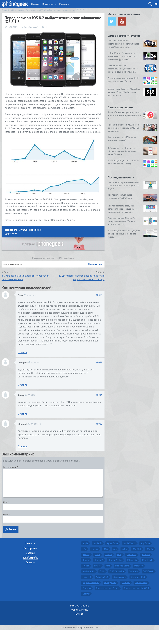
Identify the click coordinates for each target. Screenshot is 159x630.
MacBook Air (88, 571)
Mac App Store (122, 565)
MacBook (138, 565)
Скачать (30, 562)
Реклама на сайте (79, 605)
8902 (99, 423)
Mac (108, 565)
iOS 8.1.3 (137, 548)
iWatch (97, 565)
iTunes (86, 565)
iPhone (86, 560)
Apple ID (97, 543)
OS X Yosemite (117, 571)
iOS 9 (97, 554)
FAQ (84, 548)
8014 (99, 295)
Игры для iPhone (91, 582)
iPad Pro (146, 554)
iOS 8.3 (86, 554)
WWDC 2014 (102, 577)
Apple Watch (129, 543)
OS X (102, 571)
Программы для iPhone (107, 588)
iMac (106, 548)
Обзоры (63, 3)
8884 (99, 394)
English (79, 613)
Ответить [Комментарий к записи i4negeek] (22, 384)
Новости (35, 3)
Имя (6, 502)
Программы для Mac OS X (136, 588)
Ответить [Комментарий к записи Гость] (22, 352)
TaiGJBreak (148, 571)
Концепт (126, 582)
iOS (115, 548)
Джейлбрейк (30, 557)
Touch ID (87, 577)
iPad (119, 554)
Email (6, 514)
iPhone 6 (99, 560)
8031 (99, 362)
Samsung (133, 571)
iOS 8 (124, 548)
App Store (145, 543)
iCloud (95, 548)
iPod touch (147, 560)
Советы (86, 593)
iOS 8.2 (150, 548)
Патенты (87, 588)
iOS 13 (108, 554)
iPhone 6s (132, 560)
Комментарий (10, 467)
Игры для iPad (138, 577)
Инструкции (48, 3)
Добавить (10, 529)
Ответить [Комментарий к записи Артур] (22, 413)
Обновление (141, 582)
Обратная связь (79, 609)
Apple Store (112, 543)
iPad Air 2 (131, 554)
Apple (85, 543)
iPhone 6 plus (115, 560)
